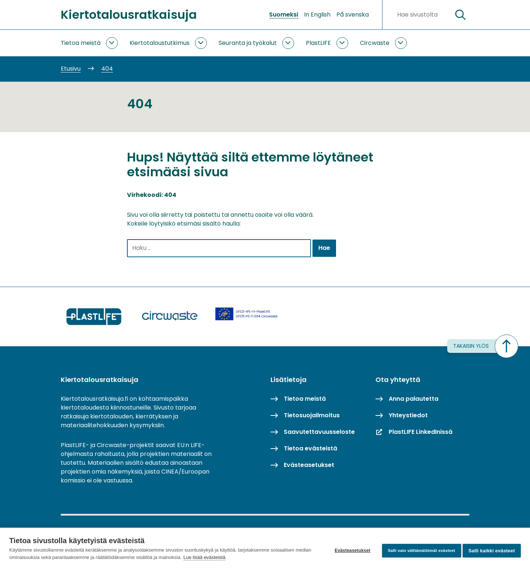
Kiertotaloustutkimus (160, 43)
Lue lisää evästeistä (221, 557)
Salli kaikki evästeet (492, 549)
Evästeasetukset (349, 549)
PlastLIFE (318, 43)
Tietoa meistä (80, 43)
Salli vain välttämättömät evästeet (418, 548)
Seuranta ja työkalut (248, 43)
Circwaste (374, 43)
